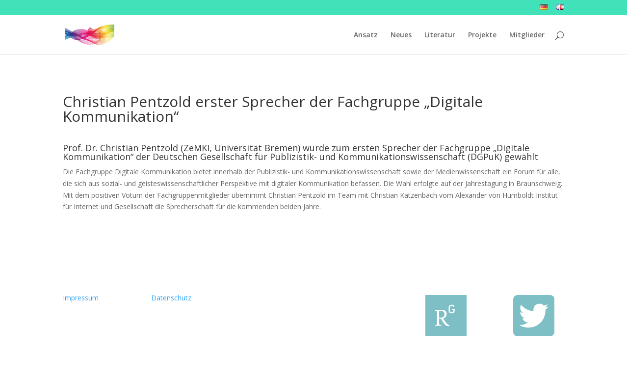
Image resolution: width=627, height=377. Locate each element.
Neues (401, 35)
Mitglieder (527, 35)
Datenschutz (171, 297)
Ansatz (366, 35)
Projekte (482, 35)
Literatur (439, 35)
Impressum (81, 297)
